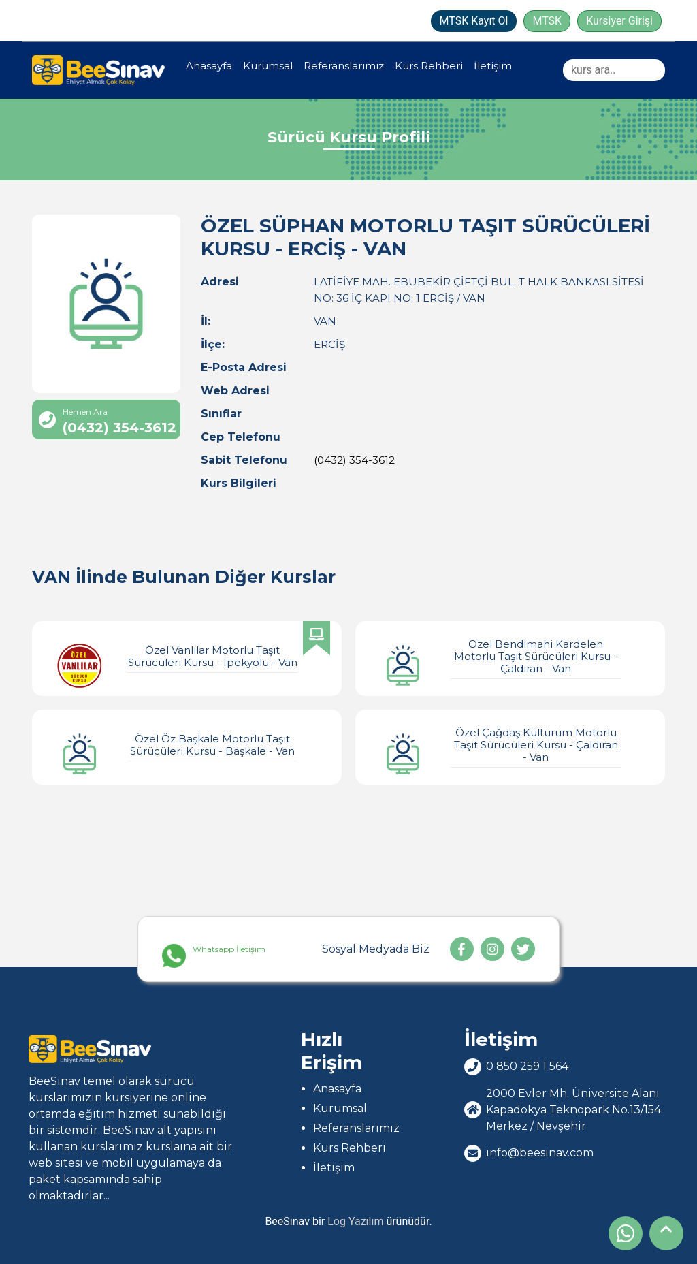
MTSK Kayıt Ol (474, 20)
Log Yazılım (355, 1221)
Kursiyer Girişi (619, 20)
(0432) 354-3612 (354, 460)
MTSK (547, 20)
